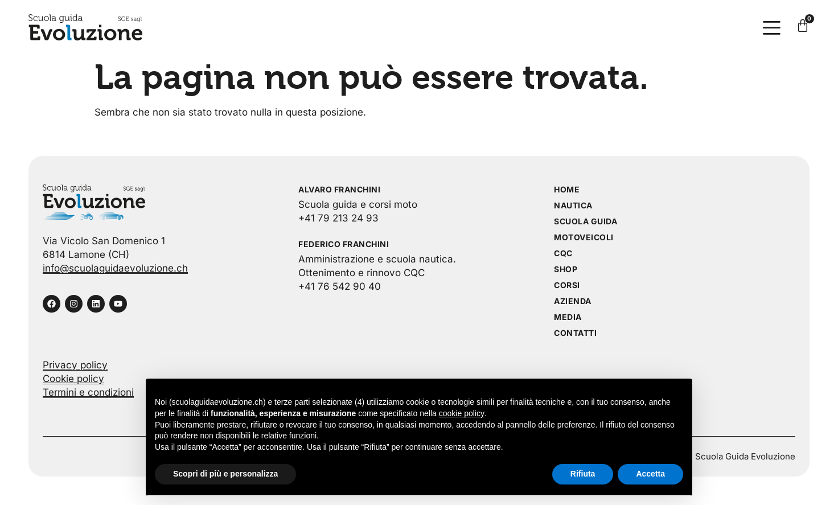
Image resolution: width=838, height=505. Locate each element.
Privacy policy (75, 365)
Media (568, 317)
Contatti (575, 333)
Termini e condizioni (88, 392)
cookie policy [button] (461, 413)
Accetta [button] (650, 473)
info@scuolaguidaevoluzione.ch (115, 268)
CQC (563, 253)
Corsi (567, 285)
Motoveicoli (584, 237)
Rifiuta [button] (582, 473)
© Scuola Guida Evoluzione (740, 456)
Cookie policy (73, 378)
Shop (565, 269)
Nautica (573, 205)
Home (567, 189)
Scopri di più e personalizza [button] (225, 473)
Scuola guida (585, 221)
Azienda (572, 301)
